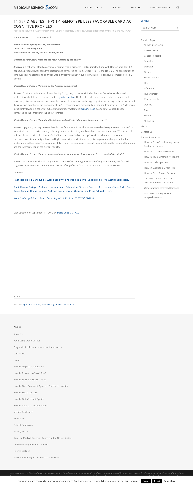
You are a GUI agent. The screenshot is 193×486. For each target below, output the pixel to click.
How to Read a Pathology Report (161, 156)
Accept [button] (146, 481)
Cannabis (148, 61)
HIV (146, 82)
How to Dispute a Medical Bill (159, 151)
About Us (116, 7)
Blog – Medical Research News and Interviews (38, 347)
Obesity (148, 104)
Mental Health (151, 99)
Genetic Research (94, 30)
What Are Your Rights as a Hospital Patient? (36, 457)
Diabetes (79, 30)
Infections (149, 88)
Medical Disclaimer (23, 411)
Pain (146, 110)
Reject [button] (157, 481)
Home (17, 360)
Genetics (148, 71)
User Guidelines (22, 450)
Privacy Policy (21, 431)
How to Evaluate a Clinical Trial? (160, 167)
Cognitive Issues (64, 30)
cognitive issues (30, 304)
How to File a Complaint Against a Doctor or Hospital (41, 385)
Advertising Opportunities (27, 340)
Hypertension (151, 93)
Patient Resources (160, 8)
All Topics (149, 120)
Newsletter (19, 418)
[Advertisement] (74, 254)
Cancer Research (152, 55)
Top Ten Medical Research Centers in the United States (42, 437)
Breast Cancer (151, 50)
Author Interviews (44, 30)
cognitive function (66, 97)
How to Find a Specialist (156, 162)
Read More (170, 480)
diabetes (47, 304)
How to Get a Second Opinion (159, 173)
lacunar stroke (88, 108)
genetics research (63, 304)
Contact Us (135, 7)
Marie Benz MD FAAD (119, 30)
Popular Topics (94, 8)
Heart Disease (151, 77)
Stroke (147, 115)
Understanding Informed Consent (161, 187)
